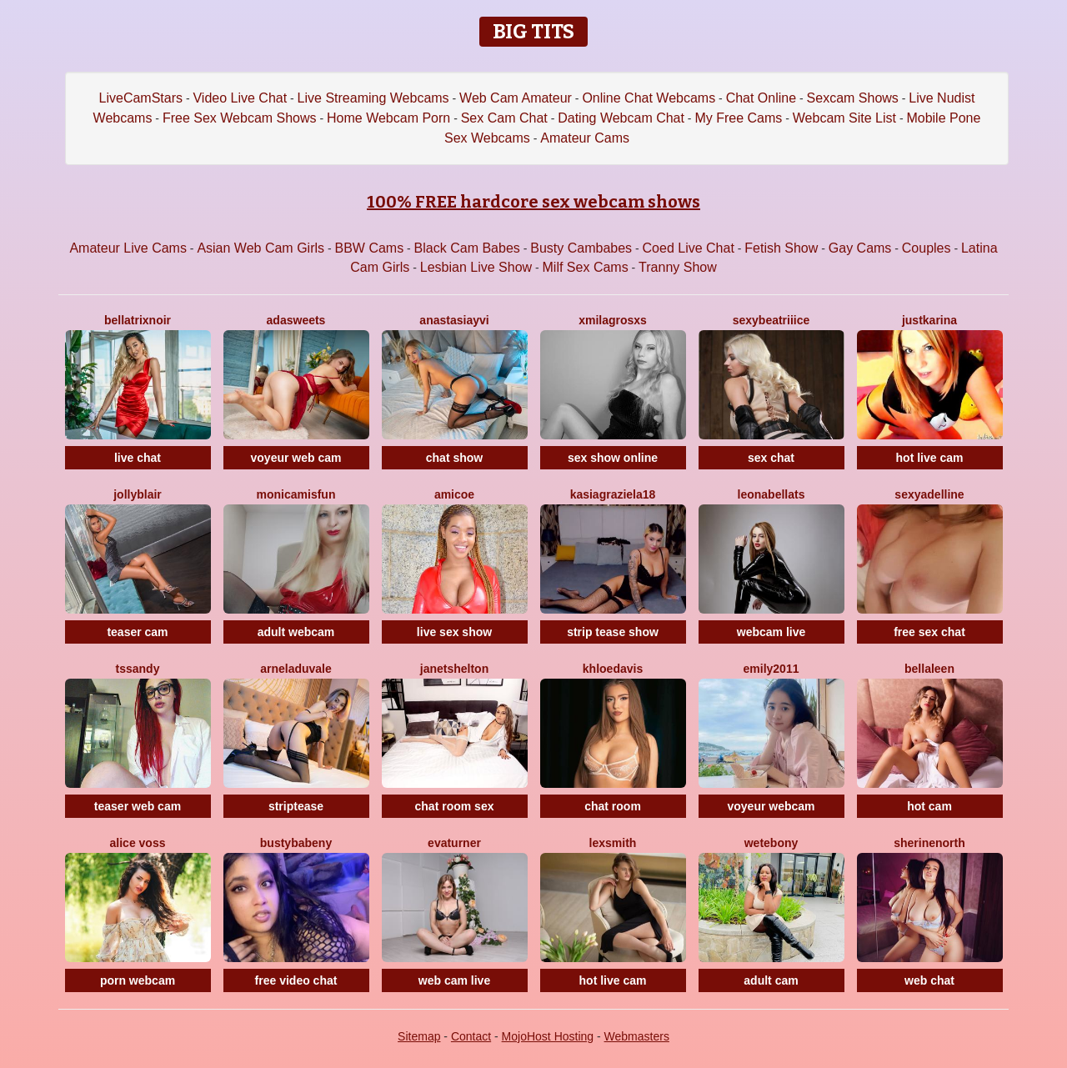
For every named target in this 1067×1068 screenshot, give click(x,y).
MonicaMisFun (296, 494)
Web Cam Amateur (515, 98)
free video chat (296, 980)
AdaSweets (296, 320)
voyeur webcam (770, 806)
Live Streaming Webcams (373, 98)
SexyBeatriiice (771, 320)
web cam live (454, 980)
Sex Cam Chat (504, 118)
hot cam (929, 806)
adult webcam (296, 632)
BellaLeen (929, 668)
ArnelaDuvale (296, 668)
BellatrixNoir (137, 320)
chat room (612, 806)
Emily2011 (771, 668)
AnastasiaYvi (453, 320)
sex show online (613, 457)
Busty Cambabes (581, 248)
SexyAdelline (929, 494)
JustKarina (929, 320)
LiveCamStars (141, 98)
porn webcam (137, 980)
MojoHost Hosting (548, 1036)
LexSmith (613, 843)
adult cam (771, 980)
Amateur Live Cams (128, 248)
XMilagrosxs (613, 320)
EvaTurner (454, 843)
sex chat (771, 457)
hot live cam (930, 457)
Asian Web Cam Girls (260, 248)
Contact (471, 1036)
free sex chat (929, 632)
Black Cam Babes (467, 248)
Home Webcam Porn (388, 118)
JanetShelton (454, 668)
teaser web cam (137, 806)
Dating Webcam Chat (621, 118)
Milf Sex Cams (586, 267)
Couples (926, 248)
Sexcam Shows (853, 98)
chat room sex (454, 806)
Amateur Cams (584, 138)
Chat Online (761, 98)
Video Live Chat (240, 98)
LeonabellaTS (771, 494)
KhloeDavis (613, 668)
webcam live (771, 632)
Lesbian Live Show (476, 267)
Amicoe (454, 494)
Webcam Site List (844, 118)
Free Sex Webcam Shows (240, 118)
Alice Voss (138, 843)
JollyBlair (137, 494)
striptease (295, 806)
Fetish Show (781, 248)
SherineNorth (929, 843)
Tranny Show (678, 267)
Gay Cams (860, 248)
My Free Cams (738, 118)
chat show (454, 457)
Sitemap (419, 1036)
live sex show (454, 632)
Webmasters (636, 1036)
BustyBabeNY (296, 843)
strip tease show (613, 632)
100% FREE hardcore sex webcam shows (533, 202)
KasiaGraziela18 (613, 494)
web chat (929, 980)
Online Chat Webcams (648, 98)
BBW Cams (368, 248)
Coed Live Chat (688, 248)
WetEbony (771, 843)
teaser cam (137, 632)
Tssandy (138, 668)
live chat (137, 457)
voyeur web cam (296, 457)
